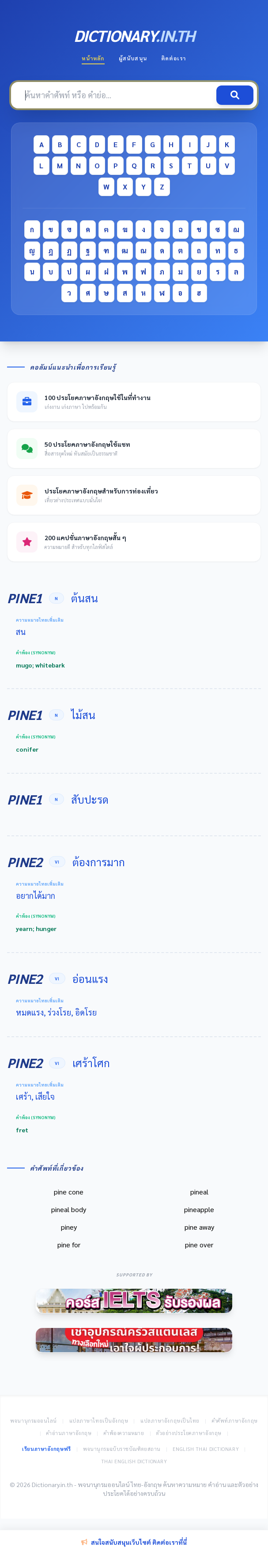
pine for (68, 1244)
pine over (199, 1244)
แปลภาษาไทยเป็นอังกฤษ (98, 1420)
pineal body (68, 1209)
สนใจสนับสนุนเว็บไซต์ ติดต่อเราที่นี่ (134, 1542)
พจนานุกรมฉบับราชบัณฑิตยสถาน (122, 1449)
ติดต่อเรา (173, 58)
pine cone (68, 1191)
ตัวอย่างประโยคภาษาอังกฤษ (189, 1433)
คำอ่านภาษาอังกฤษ (68, 1433)
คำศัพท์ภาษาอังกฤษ (235, 1420)
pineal (199, 1191)
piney (69, 1226)
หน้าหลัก (93, 58)
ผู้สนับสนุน (133, 58)
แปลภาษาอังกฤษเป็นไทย (170, 1420)
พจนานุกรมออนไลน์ (33, 1420)
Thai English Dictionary (134, 1461)
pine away (199, 1226)
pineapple (199, 1209)
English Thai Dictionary (206, 1449)
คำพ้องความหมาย (124, 1433)
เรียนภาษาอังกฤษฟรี (46, 1449)
